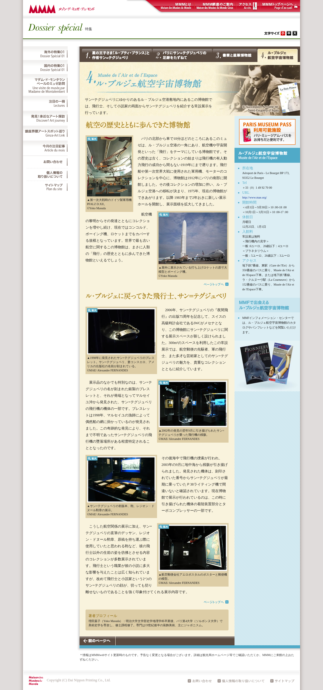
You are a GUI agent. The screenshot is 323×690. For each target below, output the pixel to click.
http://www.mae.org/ (254, 197)
